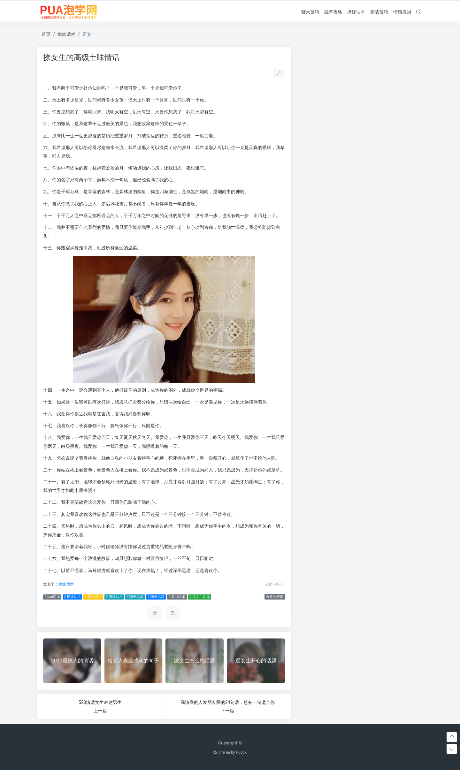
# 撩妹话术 (112, 597)
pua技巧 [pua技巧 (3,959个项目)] (336, 120)
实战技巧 (379, 11)
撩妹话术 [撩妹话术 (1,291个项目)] (316, 177)
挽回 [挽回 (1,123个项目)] (409, 155)
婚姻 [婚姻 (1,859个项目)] (378, 133)
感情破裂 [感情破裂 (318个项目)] (310, 156)
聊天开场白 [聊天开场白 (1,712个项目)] (352, 188)
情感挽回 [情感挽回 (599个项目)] (383, 143)
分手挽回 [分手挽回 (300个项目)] (341, 135)
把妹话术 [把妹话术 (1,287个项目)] (388, 155)
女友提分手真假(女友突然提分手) (340, 57)
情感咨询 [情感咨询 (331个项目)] (365, 144)
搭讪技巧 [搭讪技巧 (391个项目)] (357, 167)
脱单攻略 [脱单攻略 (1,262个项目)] (368, 200)
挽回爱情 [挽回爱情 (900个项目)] (315, 166)
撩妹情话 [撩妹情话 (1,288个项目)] (402, 166)
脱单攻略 (333, 11)
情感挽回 (402, 11)
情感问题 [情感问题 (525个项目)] (404, 144)
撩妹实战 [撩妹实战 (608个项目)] (377, 167)
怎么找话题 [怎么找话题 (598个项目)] (316, 143)
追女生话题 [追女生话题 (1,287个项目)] (320, 224)
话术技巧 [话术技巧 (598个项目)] (337, 213)
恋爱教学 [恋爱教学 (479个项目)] (339, 143)
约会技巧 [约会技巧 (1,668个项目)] (372, 176)
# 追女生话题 (198, 597)
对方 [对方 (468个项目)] (407, 134)
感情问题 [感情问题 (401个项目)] (326, 156)
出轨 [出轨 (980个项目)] (318, 134)
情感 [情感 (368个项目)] (353, 144)
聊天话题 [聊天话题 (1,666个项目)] (339, 199)
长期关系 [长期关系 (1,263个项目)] (351, 224)
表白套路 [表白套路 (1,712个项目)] (398, 199)
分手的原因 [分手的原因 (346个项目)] (359, 135)
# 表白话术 (175, 597)
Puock (241, 752)
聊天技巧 (310, 11)
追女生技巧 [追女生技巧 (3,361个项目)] (388, 212)
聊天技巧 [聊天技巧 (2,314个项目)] (388, 188)
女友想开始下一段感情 (328, 80)
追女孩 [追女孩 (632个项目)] (356, 213)
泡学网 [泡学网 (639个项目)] (339, 177)
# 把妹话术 (70, 597)
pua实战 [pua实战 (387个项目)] (310, 122)
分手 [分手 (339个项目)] (329, 135)
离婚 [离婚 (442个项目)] (352, 177)
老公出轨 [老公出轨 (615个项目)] (399, 177)
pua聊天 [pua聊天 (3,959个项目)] (372, 120)
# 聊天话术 (133, 597)
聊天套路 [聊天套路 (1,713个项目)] (318, 188)
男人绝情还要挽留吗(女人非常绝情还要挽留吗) (356, 64)
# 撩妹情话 (91, 597)
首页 (46, 34)
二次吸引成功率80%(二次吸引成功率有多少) (353, 72)
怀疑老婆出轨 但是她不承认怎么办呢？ (347, 87)
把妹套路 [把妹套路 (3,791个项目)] (354, 154)
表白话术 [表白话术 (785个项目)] (314, 213)
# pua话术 (50, 597)
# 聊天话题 (154, 597)
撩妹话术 (356, 11)
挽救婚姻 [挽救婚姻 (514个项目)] (338, 167)
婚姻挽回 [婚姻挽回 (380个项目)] (394, 135)
